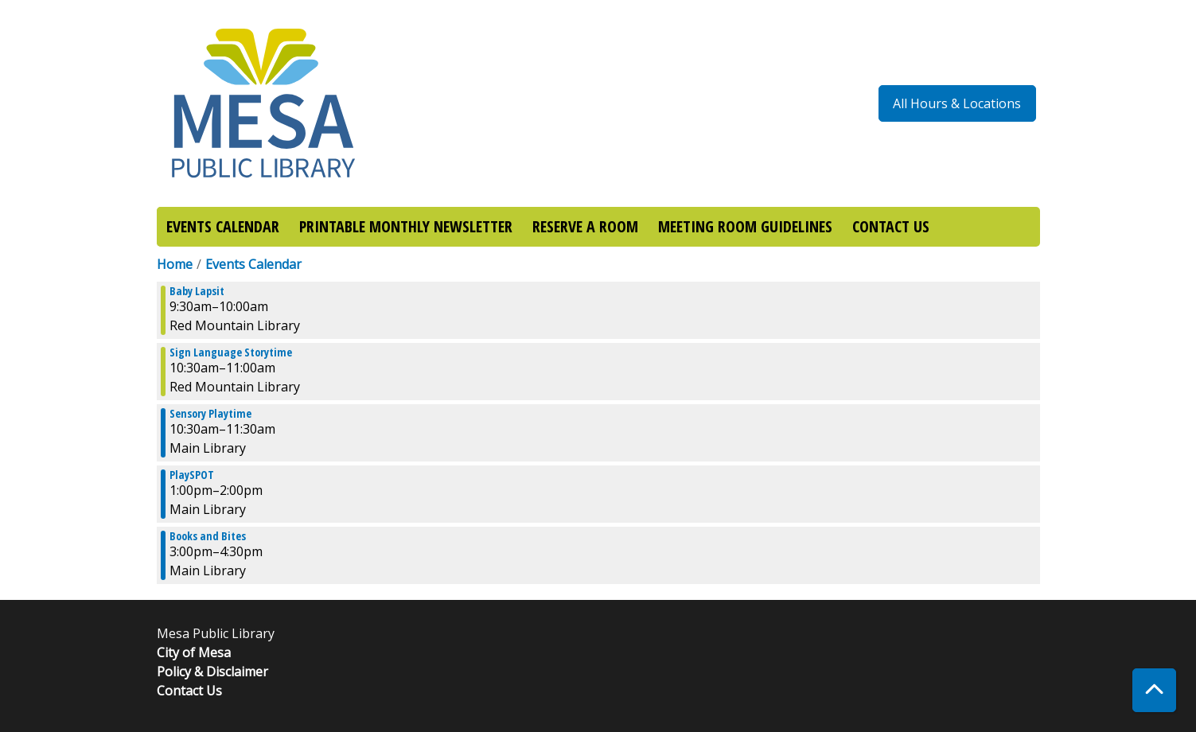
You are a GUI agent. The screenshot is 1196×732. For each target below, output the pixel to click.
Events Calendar (253, 264)
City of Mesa (194, 652)
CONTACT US (890, 226)
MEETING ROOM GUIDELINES (745, 226)
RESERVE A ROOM (585, 226)
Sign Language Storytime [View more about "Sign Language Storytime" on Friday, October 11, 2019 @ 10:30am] (230, 352)
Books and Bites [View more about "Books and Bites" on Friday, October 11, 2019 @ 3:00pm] (207, 536)
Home (175, 264)
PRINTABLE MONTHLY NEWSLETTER (405, 226)
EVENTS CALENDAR (222, 226)
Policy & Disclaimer (212, 671)
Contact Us (189, 690)
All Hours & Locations (957, 103)
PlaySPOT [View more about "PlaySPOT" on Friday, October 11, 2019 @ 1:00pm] (191, 475)
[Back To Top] (1154, 690)
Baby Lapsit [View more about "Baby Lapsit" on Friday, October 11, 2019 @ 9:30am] (196, 291)
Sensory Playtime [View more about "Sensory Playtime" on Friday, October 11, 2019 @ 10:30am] (210, 413)
